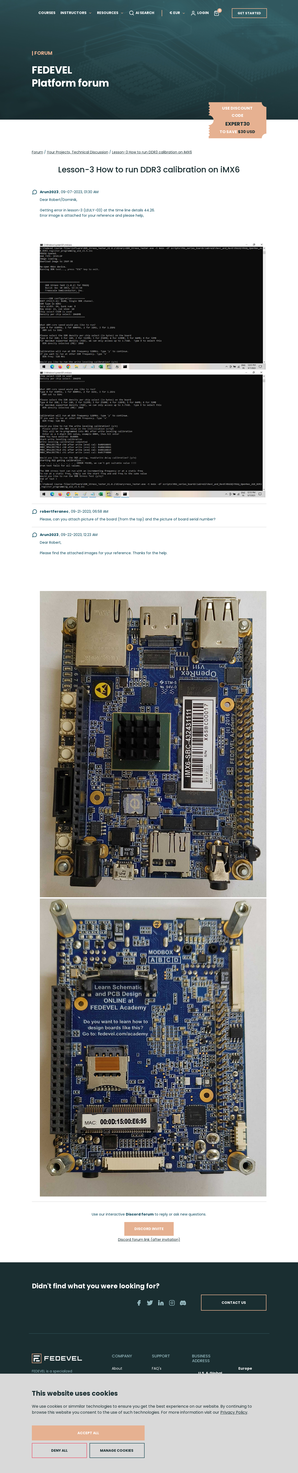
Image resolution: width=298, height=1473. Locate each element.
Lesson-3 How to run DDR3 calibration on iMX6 (152, 152)
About (117, 1368)
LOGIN (199, 13)
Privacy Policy (233, 1412)
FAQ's (156, 1368)
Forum (37, 152)
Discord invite (149, 1228)
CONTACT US (234, 1302)
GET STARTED (249, 13)
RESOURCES (110, 12)
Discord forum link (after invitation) (149, 1239)
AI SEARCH (141, 13)
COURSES (46, 12)
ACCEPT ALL (88, 1432)
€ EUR (177, 12)
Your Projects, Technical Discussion (77, 152)
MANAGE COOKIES (116, 1450)
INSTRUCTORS (76, 12)
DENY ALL (59, 1450)
